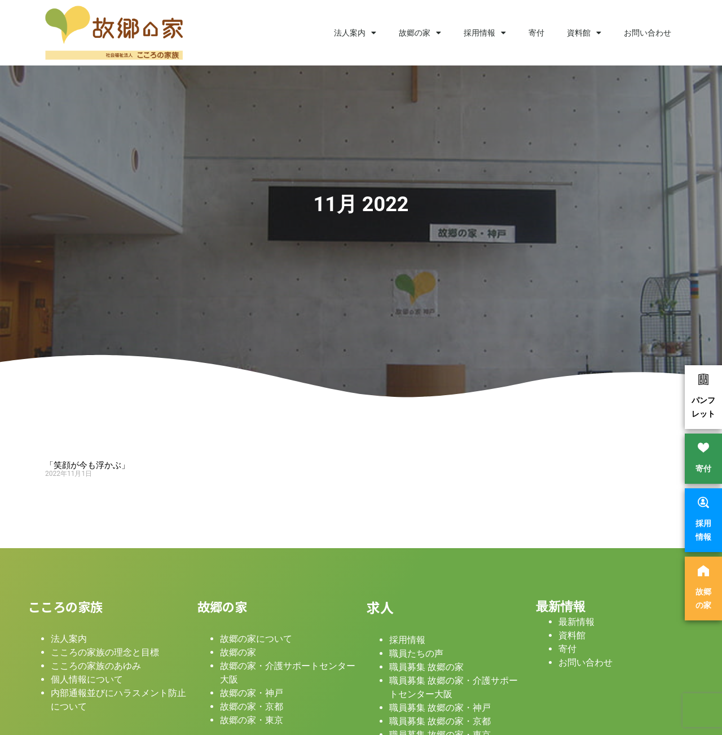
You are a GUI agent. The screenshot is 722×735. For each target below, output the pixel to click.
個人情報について (87, 679)
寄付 (536, 32)
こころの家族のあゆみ (96, 665)
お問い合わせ (647, 32)
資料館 (584, 32)
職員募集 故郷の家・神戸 (440, 707)
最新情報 (560, 606)
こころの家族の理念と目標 (105, 652)
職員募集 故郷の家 (426, 667)
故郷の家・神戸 (251, 693)
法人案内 (355, 32)
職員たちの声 (416, 653)
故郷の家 (420, 32)
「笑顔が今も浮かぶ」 (87, 465)
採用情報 (485, 32)
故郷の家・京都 (251, 706)
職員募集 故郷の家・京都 (440, 721)
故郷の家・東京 (251, 720)
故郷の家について (256, 638)
